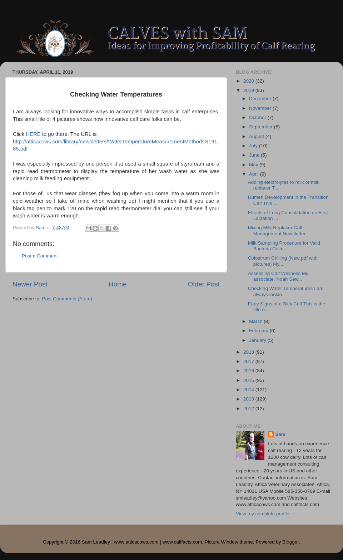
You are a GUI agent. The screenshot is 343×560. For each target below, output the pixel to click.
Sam (280, 434)
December (261, 98)
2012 (249, 408)
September (261, 126)
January (258, 340)
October (258, 117)
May (254, 164)
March (256, 321)
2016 (249, 370)
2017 (249, 361)
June (255, 155)
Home (117, 284)
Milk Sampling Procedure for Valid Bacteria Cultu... (284, 245)
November (261, 108)
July (254, 145)
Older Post (204, 284)
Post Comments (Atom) (67, 298)
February (259, 330)
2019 (249, 90)
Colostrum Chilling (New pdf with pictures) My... (283, 260)
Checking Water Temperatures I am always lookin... (286, 291)
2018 (249, 352)
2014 (249, 389)
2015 (249, 380)
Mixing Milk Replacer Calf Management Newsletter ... (279, 230)
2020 (249, 81)
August (257, 136)
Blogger (290, 542)
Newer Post (30, 284)
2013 (249, 399)
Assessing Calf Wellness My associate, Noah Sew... (278, 276)
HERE (33, 134)
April (254, 174)
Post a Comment (40, 256)
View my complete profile (262, 513)
